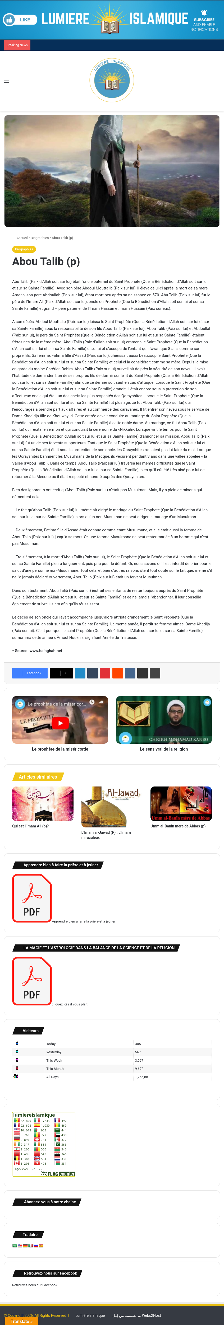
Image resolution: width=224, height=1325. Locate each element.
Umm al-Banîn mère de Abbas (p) (177, 826)
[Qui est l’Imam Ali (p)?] (43, 803)
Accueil (20, 238)
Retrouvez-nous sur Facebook (34, 1285)
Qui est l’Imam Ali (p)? (30, 826)
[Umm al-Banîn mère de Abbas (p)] (181, 803)
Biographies (40, 238)
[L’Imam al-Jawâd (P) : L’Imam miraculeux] (112, 806)
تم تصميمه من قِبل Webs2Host (136, 1315)
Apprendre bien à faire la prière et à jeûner (63, 921)
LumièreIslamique (90, 1315)
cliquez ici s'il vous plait (50, 1004)
